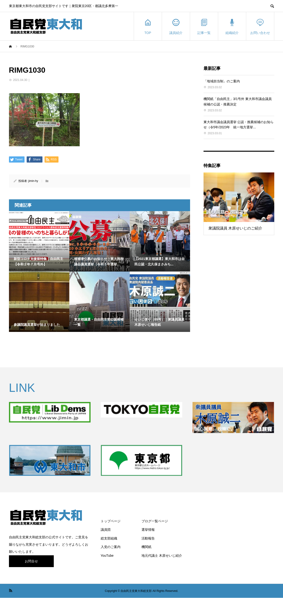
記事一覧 (204, 26)
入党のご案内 (111, 547)
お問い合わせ (260, 26)
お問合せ (31, 561)
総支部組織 (109, 538)
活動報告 (148, 538)
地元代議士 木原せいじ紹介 (162, 555)
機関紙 (146, 547)
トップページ (111, 521)
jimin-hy (33, 181)
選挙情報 (148, 529)
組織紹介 (232, 26)
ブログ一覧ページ (155, 521)
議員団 (106, 529)
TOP (148, 26)
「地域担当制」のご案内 (222, 81)
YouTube (107, 555)
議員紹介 (176, 26)
